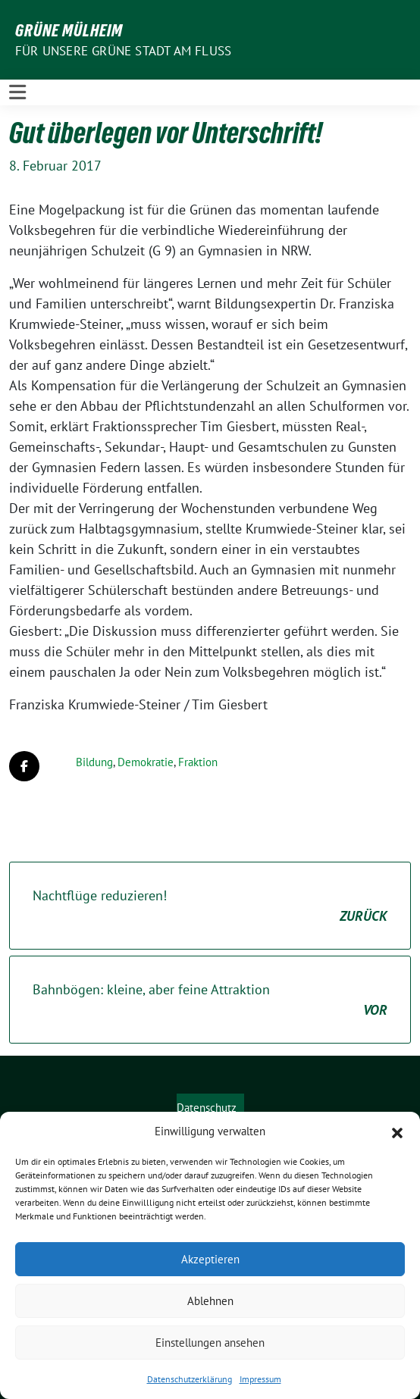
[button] (397, 1131)
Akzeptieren (210, 1259)
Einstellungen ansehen (210, 1342)
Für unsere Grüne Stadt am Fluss (123, 50)
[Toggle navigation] (17, 92)
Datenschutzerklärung (189, 1379)
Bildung (94, 762)
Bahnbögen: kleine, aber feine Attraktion (210, 1000)
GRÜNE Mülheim (69, 30)
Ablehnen (210, 1301)
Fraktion (198, 762)
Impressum (260, 1379)
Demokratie (146, 762)
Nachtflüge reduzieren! (210, 906)
